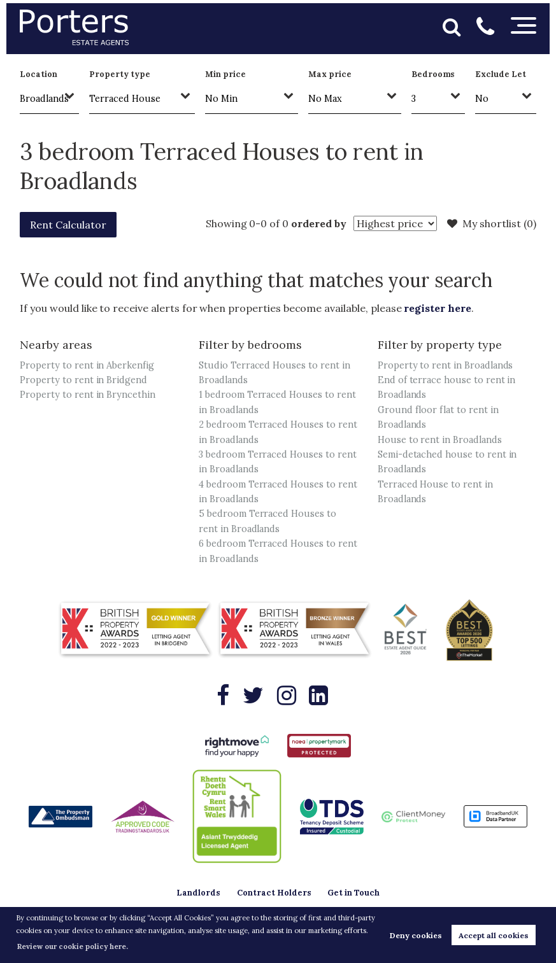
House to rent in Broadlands (440, 440)
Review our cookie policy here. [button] (72, 946)
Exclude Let (500, 74)
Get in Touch (353, 892)
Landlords (198, 892)
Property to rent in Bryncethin (87, 394)
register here (437, 308)
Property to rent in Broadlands (445, 365)
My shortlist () (491, 223)
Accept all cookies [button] (494, 935)
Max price (330, 74)
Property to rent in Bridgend (83, 380)
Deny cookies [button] (416, 935)
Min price (225, 74)
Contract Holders (274, 892)
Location (38, 74)
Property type (119, 74)
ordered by (318, 223)
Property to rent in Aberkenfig (87, 365)
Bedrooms (433, 74)
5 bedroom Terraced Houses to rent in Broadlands (267, 521)
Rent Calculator (68, 224)
